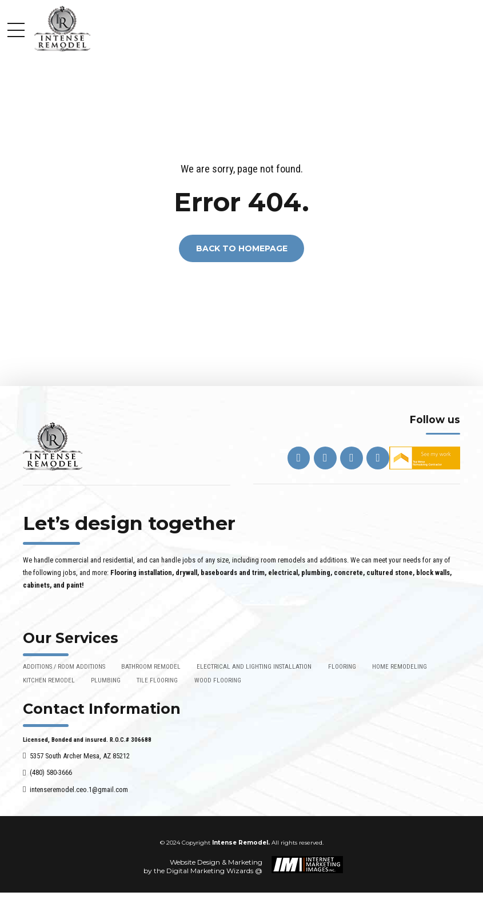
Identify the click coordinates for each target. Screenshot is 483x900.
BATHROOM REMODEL (151, 666)
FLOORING (342, 666)
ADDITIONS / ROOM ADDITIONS (64, 666)
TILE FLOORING (157, 680)
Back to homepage (242, 248)
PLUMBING (106, 680)
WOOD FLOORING (217, 680)
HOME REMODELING (399, 666)
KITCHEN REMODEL (49, 680)
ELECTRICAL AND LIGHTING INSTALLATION (254, 666)
